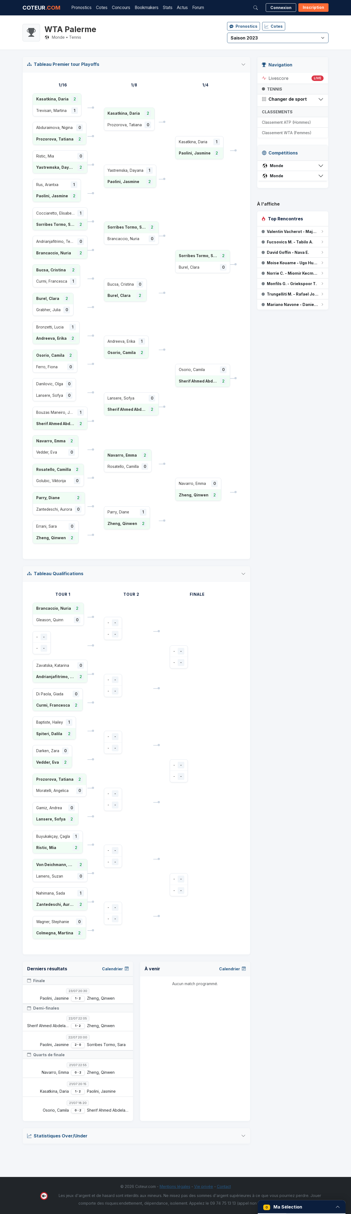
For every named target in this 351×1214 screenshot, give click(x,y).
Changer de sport (284, 99)
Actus (182, 7)
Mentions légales (175, 1186)
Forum (198, 7)
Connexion (280, 7)
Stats (167, 7)
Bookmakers (146, 7)
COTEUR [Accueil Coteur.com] (41, 7)
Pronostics (81, 7)
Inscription (313, 7)
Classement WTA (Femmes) (287, 132)
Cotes (101, 7)
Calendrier (115, 968)
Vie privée (203, 1186)
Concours (121, 7)
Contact (224, 1186)
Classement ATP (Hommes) (286, 122)
